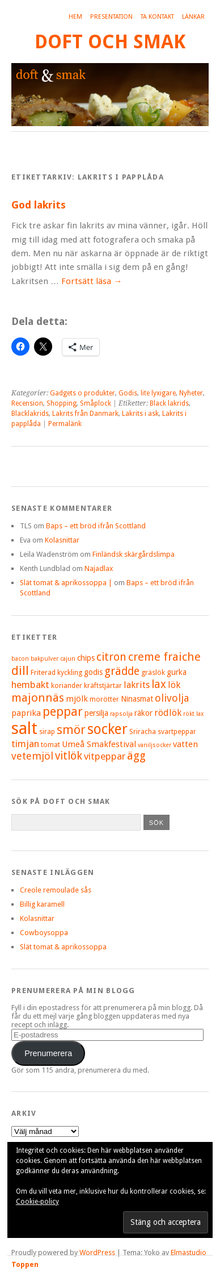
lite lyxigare (158, 393)
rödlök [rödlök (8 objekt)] (167, 712)
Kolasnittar (62, 540)
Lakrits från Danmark (85, 414)
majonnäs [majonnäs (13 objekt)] (37, 697)
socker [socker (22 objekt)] (107, 729)
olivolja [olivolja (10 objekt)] (172, 698)
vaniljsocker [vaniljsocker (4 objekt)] (154, 745)
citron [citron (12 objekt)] (111, 657)
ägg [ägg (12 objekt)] (136, 755)
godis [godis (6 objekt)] (93, 672)
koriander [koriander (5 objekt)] (66, 685)
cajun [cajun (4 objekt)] (67, 658)
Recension (27, 403)
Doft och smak (110, 42)
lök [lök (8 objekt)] (174, 684)
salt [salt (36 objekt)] (24, 728)
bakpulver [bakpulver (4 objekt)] (44, 658)
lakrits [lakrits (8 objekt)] (137, 684)
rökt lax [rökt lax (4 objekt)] (193, 714)
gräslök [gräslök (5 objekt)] (153, 672)
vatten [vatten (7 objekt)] (185, 744)
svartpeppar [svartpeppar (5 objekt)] (177, 731)
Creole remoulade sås (55, 890)
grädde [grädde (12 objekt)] (121, 671)
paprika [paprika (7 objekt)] (26, 713)
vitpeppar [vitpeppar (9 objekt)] (104, 756)
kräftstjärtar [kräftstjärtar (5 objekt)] (103, 685)
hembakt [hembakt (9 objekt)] (30, 684)
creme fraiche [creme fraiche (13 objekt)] (164, 657)
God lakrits (38, 205)
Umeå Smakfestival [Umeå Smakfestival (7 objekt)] (99, 744)
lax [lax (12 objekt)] (158, 684)
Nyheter (191, 393)
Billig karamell (42, 904)
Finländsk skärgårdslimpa (133, 554)
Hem (75, 16)
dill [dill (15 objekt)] (20, 671)
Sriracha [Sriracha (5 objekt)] (142, 731)
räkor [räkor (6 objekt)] (143, 713)
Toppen (25, 1264)
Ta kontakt (157, 16)
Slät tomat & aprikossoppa (63, 947)
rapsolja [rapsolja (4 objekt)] (121, 714)
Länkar (193, 16)
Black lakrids (169, 403)
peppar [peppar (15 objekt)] (63, 711)
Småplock (95, 403)
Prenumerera (48, 1053)
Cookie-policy (37, 1202)
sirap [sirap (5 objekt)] (47, 731)
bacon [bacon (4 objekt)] (20, 658)
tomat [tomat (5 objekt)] (50, 744)
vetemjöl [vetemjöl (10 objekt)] (32, 756)
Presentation (111, 16)
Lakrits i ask (140, 414)
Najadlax (98, 568)
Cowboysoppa (44, 932)
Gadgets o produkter (82, 393)
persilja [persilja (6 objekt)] (96, 713)
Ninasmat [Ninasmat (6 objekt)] (137, 698)
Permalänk (65, 424)
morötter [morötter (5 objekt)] (104, 699)
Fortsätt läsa (91, 281)
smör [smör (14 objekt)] (71, 730)
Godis (128, 393)
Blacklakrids (30, 414)
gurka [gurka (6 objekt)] (177, 672)
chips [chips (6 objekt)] (86, 657)
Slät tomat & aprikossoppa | (66, 582)
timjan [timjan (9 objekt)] (25, 743)
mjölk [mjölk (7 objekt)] (77, 699)
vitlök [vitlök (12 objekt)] (68, 755)
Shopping (61, 403)
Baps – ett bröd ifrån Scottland (96, 526)
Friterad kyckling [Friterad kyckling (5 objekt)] (56, 672)
